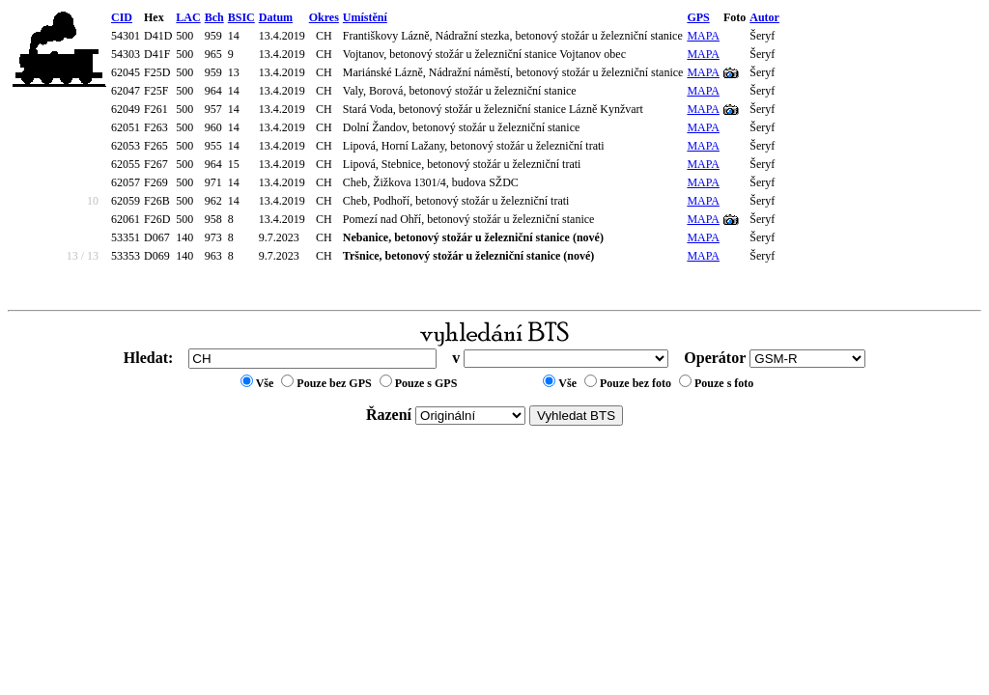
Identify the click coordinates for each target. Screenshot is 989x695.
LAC (188, 17)
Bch (214, 17)
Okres (324, 17)
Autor (764, 17)
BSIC (241, 17)
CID (121, 17)
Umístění (365, 17)
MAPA (703, 35)
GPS (698, 17)
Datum (276, 17)
